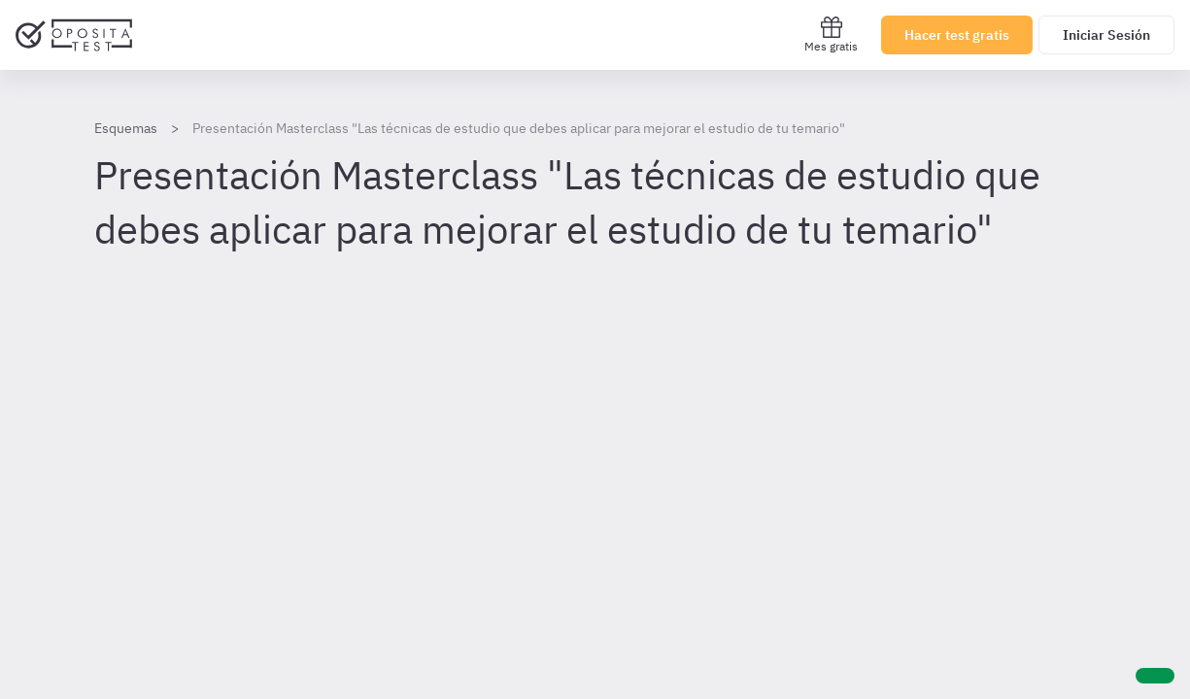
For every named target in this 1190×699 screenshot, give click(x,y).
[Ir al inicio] (74, 35)
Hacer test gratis (956, 35)
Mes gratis (831, 34)
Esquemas (125, 128)
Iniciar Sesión (1106, 35)
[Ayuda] (1155, 675)
